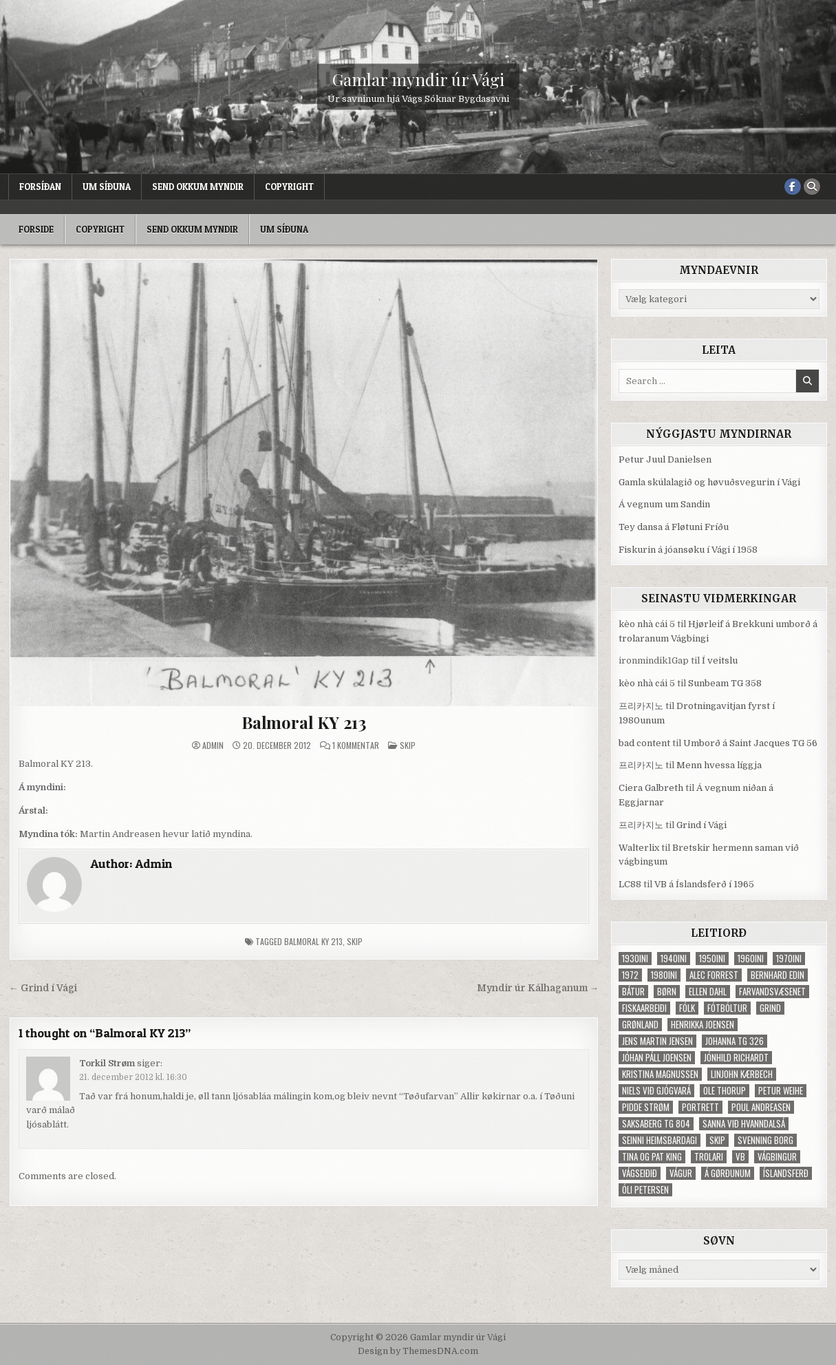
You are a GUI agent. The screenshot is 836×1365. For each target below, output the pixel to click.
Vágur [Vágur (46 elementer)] (680, 1173)
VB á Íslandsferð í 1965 (704, 884)
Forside (36, 229)
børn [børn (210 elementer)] (666, 991)
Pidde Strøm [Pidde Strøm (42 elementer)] (645, 1107)
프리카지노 (641, 706)
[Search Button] (812, 186)
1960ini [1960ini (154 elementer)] (751, 958)
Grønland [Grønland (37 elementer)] (640, 1024)
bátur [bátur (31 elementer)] (633, 991)
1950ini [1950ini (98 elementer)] (712, 958)
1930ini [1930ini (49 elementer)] (635, 958)
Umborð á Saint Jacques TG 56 (750, 743)
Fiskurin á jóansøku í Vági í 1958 (688, 549)
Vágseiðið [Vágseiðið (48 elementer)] (639, 1173)
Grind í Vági (701, 825)
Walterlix (639, 848)
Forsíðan (40, 186)
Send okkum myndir (198, 186)
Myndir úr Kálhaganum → (538, 988)
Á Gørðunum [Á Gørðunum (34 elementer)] (728, 1173)
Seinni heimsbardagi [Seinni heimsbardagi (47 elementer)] (659, 1140)
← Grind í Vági (43, 988)
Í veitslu (720, 660)
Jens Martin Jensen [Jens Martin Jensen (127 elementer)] (657, 1041)
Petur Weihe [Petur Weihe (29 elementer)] (780, 1090)
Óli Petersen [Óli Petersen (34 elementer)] (645, 1189)
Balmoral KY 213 (304, 722)
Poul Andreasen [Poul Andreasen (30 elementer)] (761, 1107)
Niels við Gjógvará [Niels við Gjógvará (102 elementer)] (656, 1090)
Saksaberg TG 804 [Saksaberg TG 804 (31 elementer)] (656, 1123)
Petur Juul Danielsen (665, 459)
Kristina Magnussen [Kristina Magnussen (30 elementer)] (660, 1074)
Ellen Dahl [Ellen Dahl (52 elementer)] (708, 991)
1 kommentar (355, 745)
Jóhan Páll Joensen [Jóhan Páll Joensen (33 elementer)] (657, 1057)
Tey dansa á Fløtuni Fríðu (674, 527)
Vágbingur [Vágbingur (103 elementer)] (777, 1156)
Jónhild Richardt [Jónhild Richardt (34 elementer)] (736, 1057)
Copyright (289, 186)
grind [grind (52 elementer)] (770, 1008)
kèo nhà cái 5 (647, 624)
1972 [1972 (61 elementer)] (630, 975)
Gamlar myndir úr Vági (418, 78)
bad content (644, 743)
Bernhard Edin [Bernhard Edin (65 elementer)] (777, 975)
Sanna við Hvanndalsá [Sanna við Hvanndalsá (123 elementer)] (744, 1123)
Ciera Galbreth (651, 788)
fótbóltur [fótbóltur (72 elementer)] (727, 1008)
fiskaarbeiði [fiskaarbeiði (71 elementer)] (644, 1008)
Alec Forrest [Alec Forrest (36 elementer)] (713, 975)
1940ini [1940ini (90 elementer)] (674, 958)
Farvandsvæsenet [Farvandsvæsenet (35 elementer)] (772, 991)
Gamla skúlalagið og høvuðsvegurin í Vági (709, 482)
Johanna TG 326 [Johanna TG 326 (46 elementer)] (734, 1041)
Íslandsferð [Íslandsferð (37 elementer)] (785, 1173)
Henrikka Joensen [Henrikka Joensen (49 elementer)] (702, 1024)
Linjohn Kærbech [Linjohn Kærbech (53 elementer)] (742, 1074)
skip (355, 941)
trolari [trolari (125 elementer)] (708, 1156)
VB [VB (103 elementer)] (740, 1156)
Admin (213, 745)
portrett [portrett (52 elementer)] (700, 1107)
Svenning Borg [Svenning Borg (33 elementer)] (765, 1140)
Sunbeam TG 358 (725, 683)
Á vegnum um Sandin (664, 504)
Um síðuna (107, 186)
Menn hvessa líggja (719, 765)
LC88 (630, 884)
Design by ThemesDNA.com (418, 1351)
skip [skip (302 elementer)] (717, 1140)
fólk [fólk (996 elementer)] (687, 1008)
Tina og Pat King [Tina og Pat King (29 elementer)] (652, 1156)
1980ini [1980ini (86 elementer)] (664, 975)
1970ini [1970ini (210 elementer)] (789, 958)
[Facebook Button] (792, 186)
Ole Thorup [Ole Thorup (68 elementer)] (724, 1090)
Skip (408, 745)
